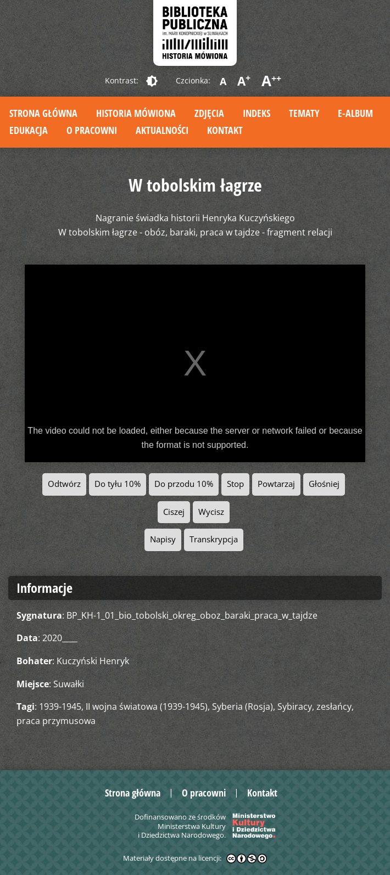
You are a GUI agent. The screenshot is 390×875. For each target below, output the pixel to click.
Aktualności (162, 130)
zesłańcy (334, 706)
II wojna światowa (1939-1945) (147, 706)
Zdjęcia (209, 113)
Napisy (163, 539)
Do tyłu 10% (117, 484)
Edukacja (28, 130)
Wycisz (211, 512)
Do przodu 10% (183, 484)
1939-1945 (60, 706)
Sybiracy (294, 706)
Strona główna (43, 113)
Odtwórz (64, 484)
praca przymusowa (56, 721)
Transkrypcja (214, 539)
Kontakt (225, 130)
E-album (355, 113)
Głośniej (324, 484)
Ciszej (174, 512)
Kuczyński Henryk (93, 661)
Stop (235, 484)
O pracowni (91, 130)
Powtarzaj (276, 484)
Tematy (304, 113)
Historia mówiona (136, 113)
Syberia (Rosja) (242, 706)
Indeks (256, 113)
